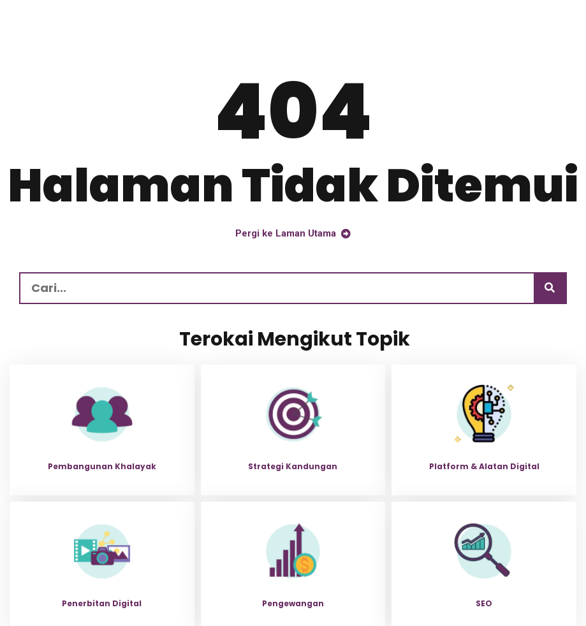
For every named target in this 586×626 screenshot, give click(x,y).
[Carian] (550, 288)
